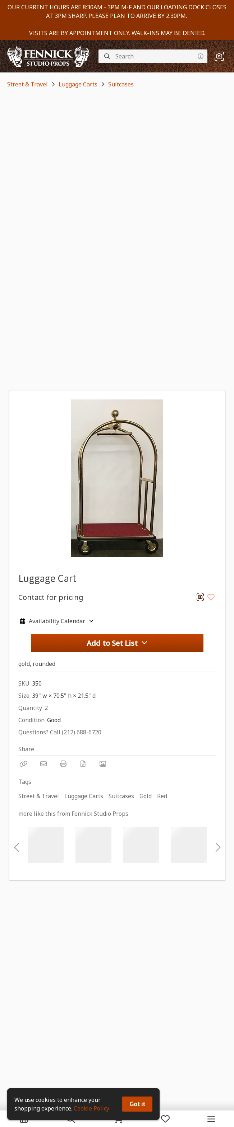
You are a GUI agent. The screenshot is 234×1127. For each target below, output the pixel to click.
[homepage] (50, 56)
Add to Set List (117, 643)
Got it (137, 1104)
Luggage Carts (78, 84)
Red (162, 796)
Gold (145, 796)
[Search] (107, 56)
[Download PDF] (83, 763)
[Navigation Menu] (211, 1119)
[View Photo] (102, 763)
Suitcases (121, 84)
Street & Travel (27, 84)
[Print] (63, 763)
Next (216, 845)
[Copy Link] (23, 763)
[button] (219, 56)
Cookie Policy (91, 1108)
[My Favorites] (165, 1119)
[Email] (43, 763)
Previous (16, 845)
